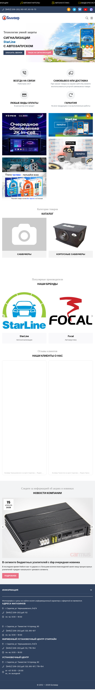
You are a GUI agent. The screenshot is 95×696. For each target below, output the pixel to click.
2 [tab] (48, 59)
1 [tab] (44, 59)
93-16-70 (32, 9)
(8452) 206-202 (12, 9)
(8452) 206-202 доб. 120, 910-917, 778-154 (25, 666)
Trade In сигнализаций (40, 52)
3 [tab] (51, 59)
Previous (3, 316)
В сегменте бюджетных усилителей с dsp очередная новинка (41, 562)
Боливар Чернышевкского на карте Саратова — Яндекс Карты (25, 473)
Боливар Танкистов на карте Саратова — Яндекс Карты (70, 473)
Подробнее (10, 575)
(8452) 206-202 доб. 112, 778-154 (20, 648)
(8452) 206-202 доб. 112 (16, 612)
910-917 (24, 9)
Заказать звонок (14, 52)
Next (92, 316)
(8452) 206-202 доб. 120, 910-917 (20, 630)
